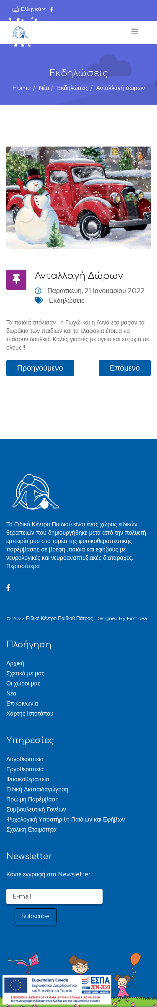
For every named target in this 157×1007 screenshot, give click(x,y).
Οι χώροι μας (23, 683)
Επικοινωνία (22, 703)
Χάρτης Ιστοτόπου (30, 713)
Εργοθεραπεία (25, 769)
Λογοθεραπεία (25, 759)
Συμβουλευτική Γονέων (36, 809)
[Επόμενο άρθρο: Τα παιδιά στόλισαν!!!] (125, 368)
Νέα (44, 88)
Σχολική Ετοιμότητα (31, 829)
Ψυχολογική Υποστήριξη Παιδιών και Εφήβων (65, 819)
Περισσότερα (23, 566)
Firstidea (137, 618)
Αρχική (15, 663)
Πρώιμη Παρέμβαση (32, 799)
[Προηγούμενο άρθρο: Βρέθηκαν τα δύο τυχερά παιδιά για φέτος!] (40, 368)
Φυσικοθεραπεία (27, 779)
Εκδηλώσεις (72, 88)
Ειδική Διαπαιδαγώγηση (37, 789)
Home (21, 88)
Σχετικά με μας (25, 673)
